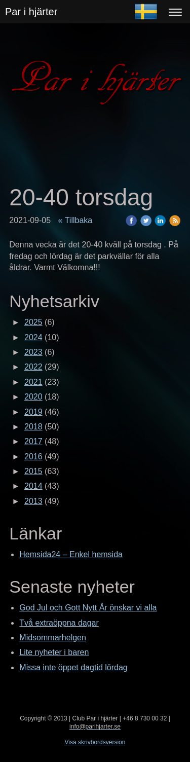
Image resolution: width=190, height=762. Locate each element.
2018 (33, 426)
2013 (33, 501)
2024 (33, 337)
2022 (33, 366)
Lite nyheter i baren (54, 652)
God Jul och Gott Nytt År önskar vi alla (88, 607)
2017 (33, 441)
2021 (33, 382)
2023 (33, 352)
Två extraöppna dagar (59, 623)
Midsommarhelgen (52, 637)
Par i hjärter (31, 11)
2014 (33, 486)
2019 (33, 412)
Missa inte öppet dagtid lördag (73, 667)
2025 (33, 322)
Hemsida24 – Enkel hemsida (71, 554)
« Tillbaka (75, 220)
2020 (33, 396)
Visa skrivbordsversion (95, 742)
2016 (33, 456)
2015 (33, 471)
